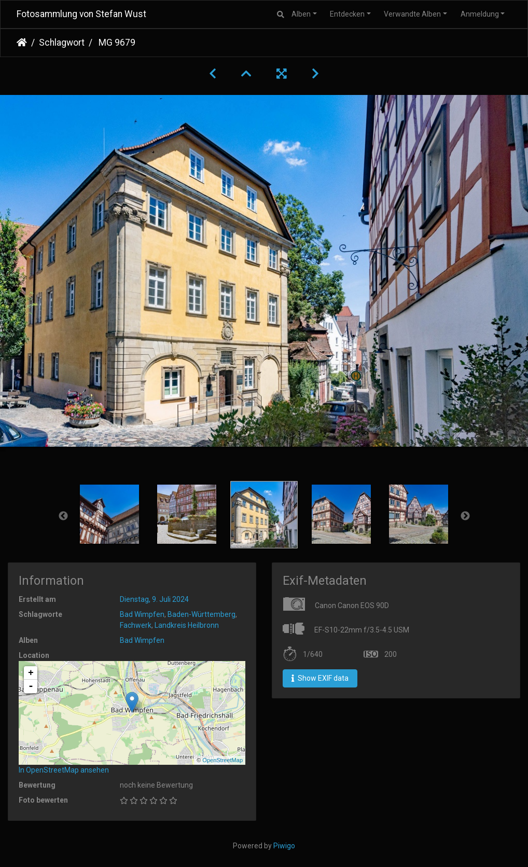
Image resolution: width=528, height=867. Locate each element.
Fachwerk (135, 625)
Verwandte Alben (412, 14)
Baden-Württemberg (201, 614)
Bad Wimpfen (142, 614)
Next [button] (465, 516)
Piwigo (284, 846)
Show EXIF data (320, 678)
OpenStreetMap (222, 760)
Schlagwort (62, 42)
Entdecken (347, 14)
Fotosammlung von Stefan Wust (81, 14)
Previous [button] (63, 516)
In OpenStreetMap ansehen (64, 770)
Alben (301, 14)
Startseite (22, 42)
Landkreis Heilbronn (187, 625)
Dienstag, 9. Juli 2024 (154, 599)
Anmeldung (480, 14)
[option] (109, 514)
